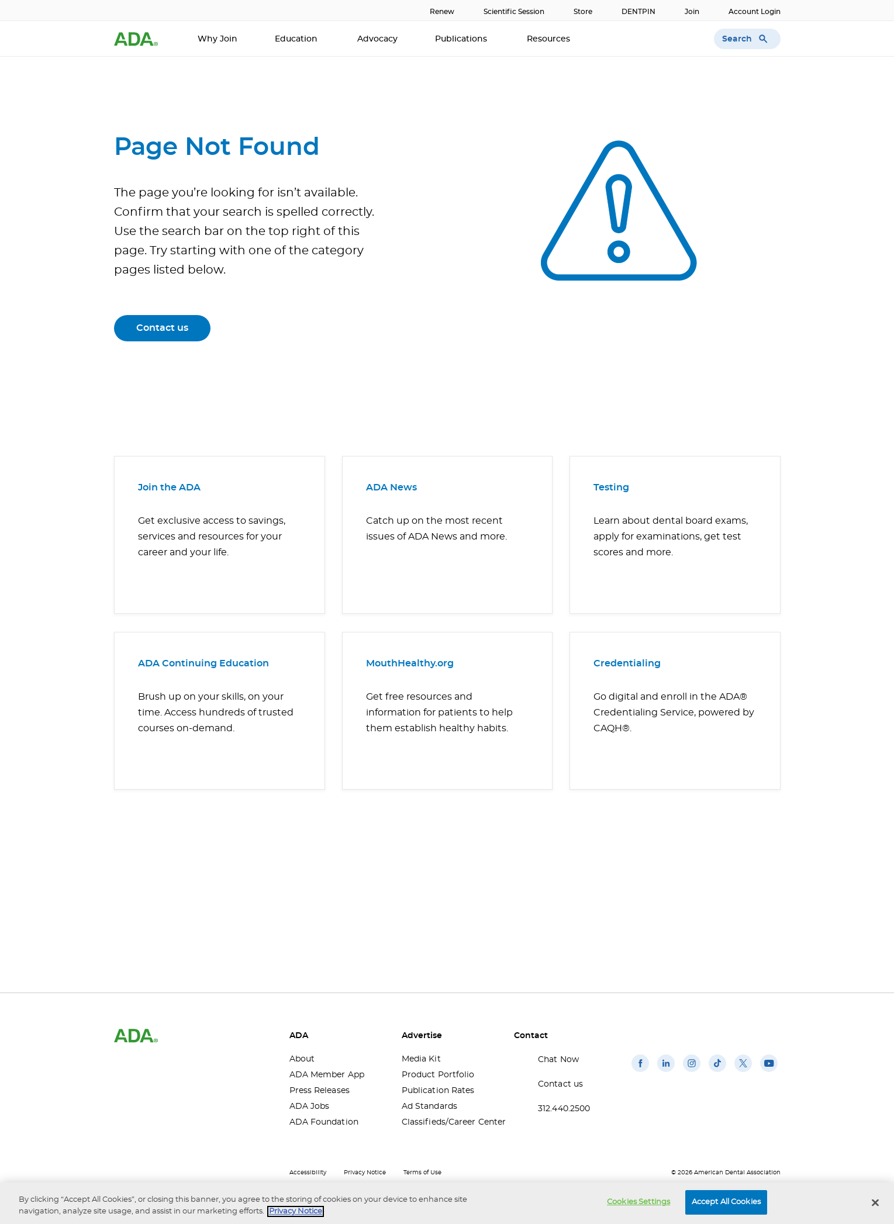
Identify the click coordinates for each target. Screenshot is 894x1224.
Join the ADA (169, 487)
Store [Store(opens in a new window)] (583, 11)
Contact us (162, 328)
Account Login (755, 11)
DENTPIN (638, 11)
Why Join (217, 39)
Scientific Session (514, 11)
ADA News (391, 487)
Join (692, 11)
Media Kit (421, 1059)
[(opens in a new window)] (640, 1072)
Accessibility (307, 1172)
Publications (462, 39)
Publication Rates (438, 1091)
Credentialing (627, 663)
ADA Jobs (309, 1106)
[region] (447, 1203)
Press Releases (319, 1091)
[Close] (875, 1202)
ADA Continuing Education (203, 663)
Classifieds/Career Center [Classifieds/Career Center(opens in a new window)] (449, 1122)
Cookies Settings (638, 1202)
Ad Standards (429, 1106)
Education (297, 39)
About (302, 1059)
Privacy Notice (365, 1172)
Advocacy (377, 39)
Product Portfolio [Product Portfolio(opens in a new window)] (438, 1075)
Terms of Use (422, 1172)
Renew (442, 11)
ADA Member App (326, 1075)
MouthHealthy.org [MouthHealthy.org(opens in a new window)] (410, 663)
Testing (611, 487)
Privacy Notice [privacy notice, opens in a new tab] (295, 1211)
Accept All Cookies (726, 1202)
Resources (549, 39)
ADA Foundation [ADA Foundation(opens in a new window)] (323, 1122)
